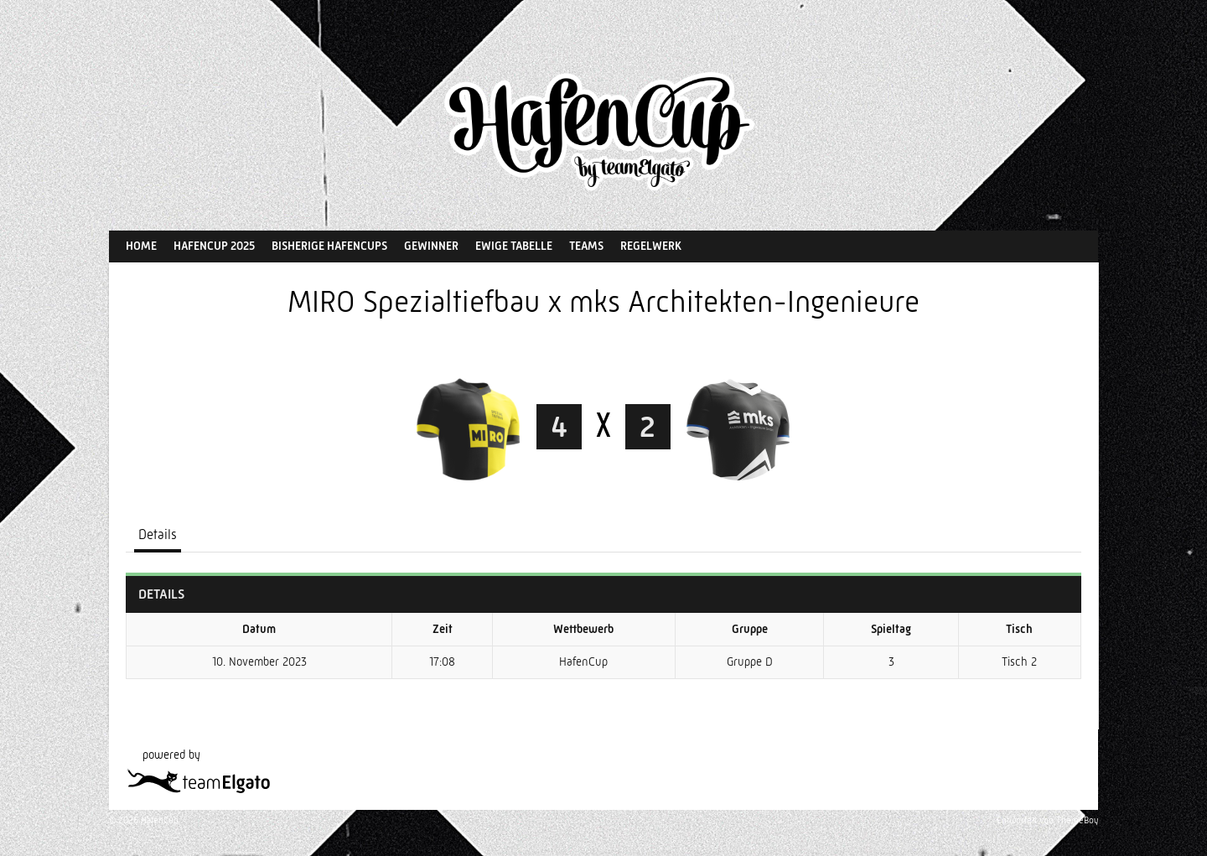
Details (157, 534)
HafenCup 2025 (214, 245)
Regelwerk (650, 245)
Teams (586, 245)
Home (141, 245)
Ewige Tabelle (513, 245)
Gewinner (431, 245)
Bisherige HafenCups (329, 245)
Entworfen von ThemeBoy (1047, 820)
